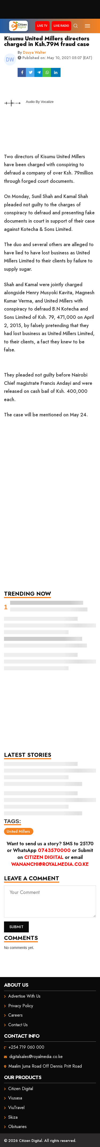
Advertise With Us (24, 996)
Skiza (13, 1117)
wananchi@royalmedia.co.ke (50, 864)
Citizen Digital (43, 857)
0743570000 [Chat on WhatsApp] (54, 850)
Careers (15, 1015)
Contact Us (18, 1025)
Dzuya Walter (34, 52)
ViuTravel (16, 1108)
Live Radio (61, 25)
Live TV (42, 25)
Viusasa (15, 1098)
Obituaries (17, 1126)
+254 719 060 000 (26, 1047)
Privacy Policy (20, 1006)
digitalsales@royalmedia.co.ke (36, 1056)
